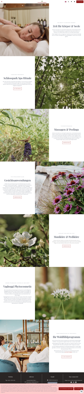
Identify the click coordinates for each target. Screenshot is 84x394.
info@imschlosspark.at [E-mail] (52, 380)
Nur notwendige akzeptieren (66, 388)
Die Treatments (17, 88)
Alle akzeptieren (78, 388)
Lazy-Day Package (68, 352)
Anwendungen (66, 142)
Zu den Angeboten (66, 356)
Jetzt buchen (80, 1)
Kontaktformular (52, 383)
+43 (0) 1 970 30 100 (11, 380)
